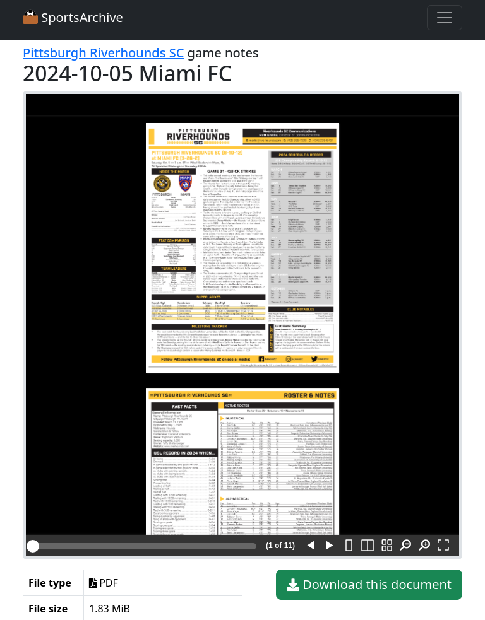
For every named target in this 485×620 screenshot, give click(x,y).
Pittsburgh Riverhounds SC (103, 52)
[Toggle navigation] (444, 17)
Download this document (369, 584)
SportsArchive (73, 17)
